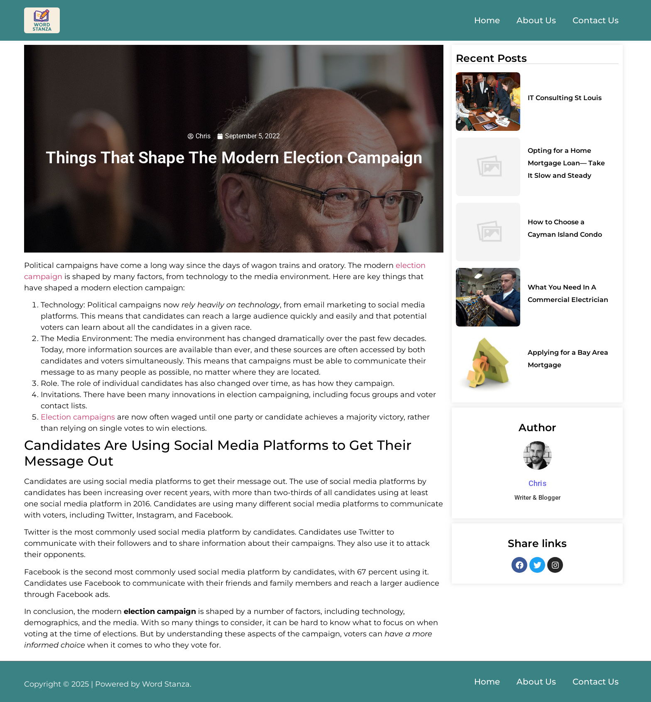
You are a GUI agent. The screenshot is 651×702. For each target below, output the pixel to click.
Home (487, 20)
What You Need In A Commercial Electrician (568, 293)
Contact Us (596, 20)
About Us (536, 20)
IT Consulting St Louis (565, 98)
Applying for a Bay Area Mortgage (568, 359)
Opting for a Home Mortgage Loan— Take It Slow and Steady (566, 163)
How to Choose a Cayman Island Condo (565, 228)
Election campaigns (78, 417)
